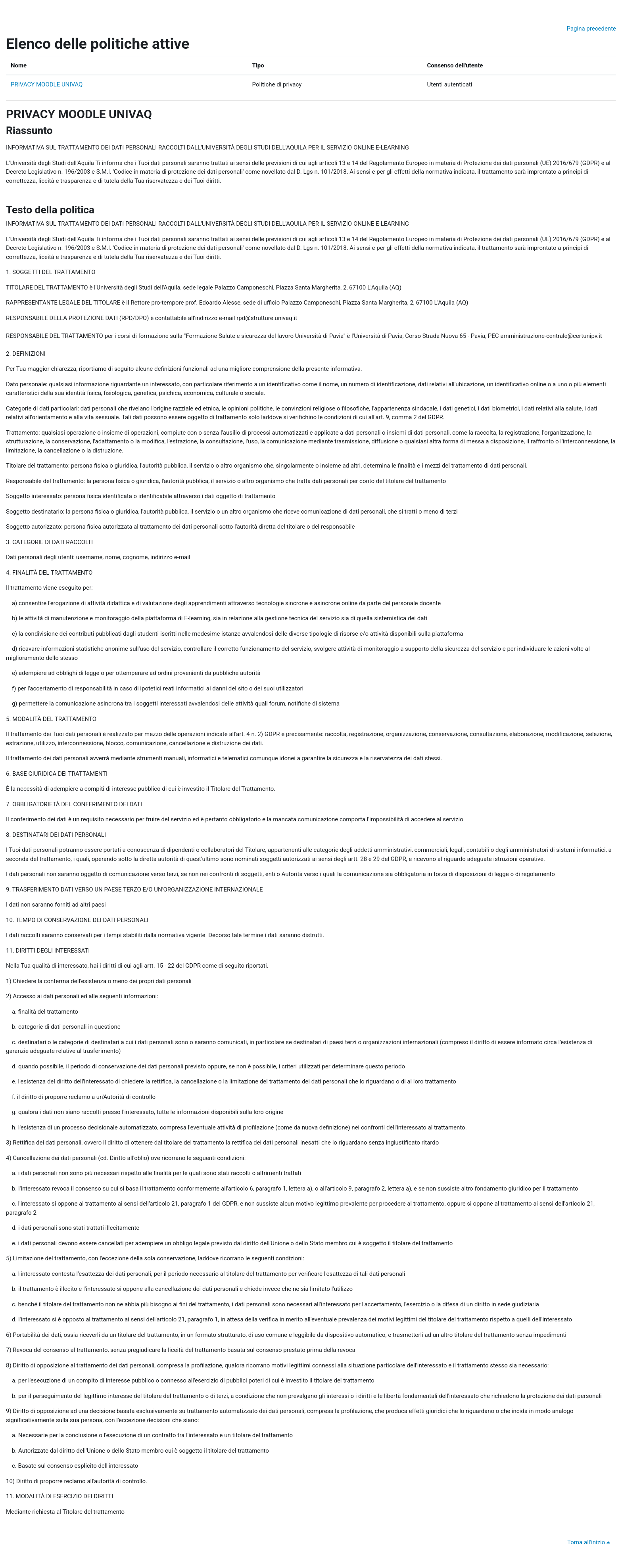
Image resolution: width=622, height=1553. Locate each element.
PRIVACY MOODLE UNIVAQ (47, 84)
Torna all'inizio (590, 1542)
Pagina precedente (591, 28)
